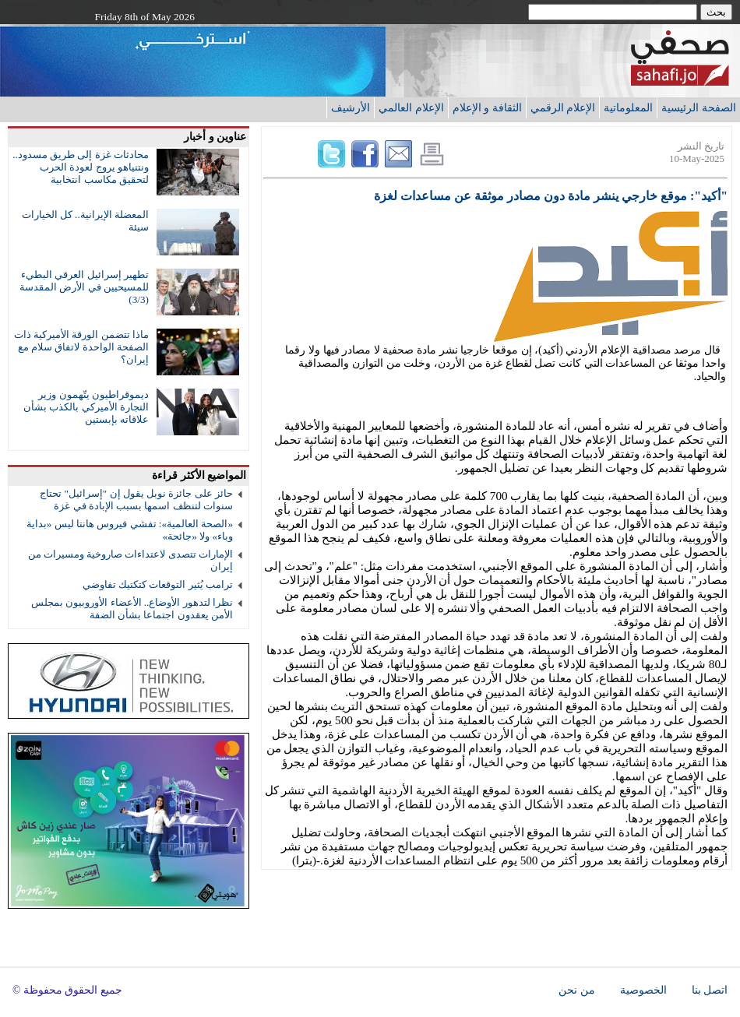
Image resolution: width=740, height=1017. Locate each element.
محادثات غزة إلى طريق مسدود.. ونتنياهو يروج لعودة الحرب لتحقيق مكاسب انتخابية (80, 167)
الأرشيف (350, 107)
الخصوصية (643, 990)
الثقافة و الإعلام (487, 107)
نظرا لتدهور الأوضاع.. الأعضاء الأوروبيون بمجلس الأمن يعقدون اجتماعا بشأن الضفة (132, 608)
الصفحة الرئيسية (698, 107)
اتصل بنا (710, 990)
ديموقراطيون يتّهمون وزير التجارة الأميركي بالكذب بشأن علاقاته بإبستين (86, 407)
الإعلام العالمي (411, 107)
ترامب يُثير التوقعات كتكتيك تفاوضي (158, 584)
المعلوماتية (628, 107)
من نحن (576, 990)
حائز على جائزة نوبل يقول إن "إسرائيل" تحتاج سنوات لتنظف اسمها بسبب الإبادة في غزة (136, 499)
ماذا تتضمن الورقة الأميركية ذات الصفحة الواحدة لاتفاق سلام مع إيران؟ (81, 347)
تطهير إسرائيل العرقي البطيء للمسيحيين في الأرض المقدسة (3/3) (84, 287)
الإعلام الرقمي (563, 107)
